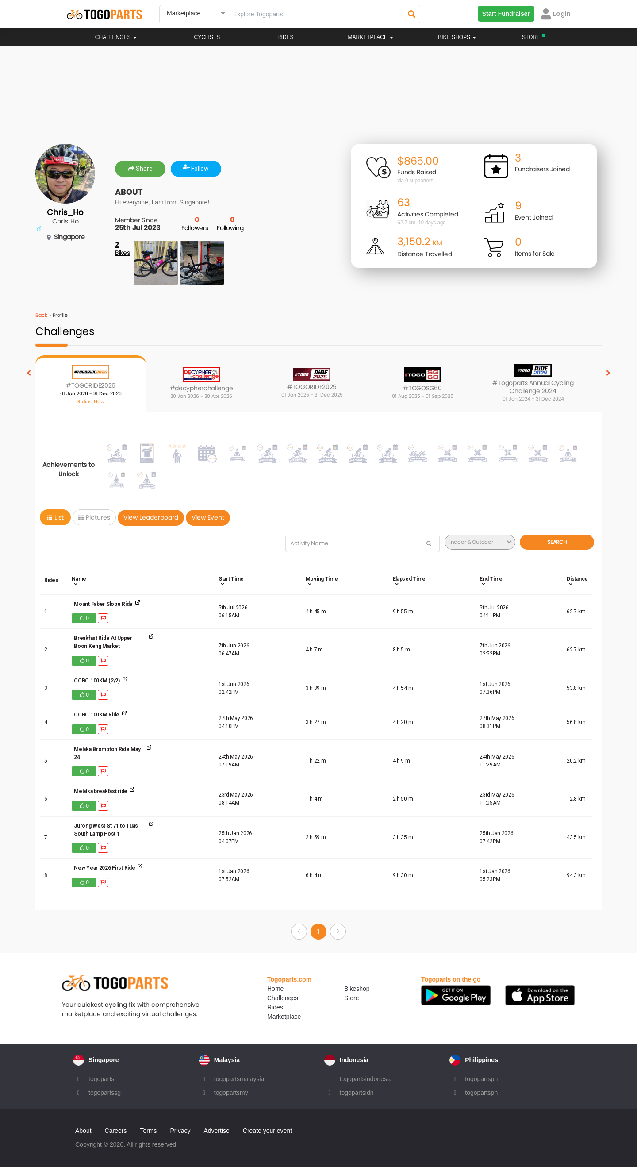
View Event (208, 517)
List (55, 517)
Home (275, 988)
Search (556, 542)
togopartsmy (231, 1092)
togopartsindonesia (366, 1078)
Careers (116, 1130)
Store (351, 997)
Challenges (116, 37)
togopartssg (104, 1092)
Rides (285, 37)
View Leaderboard (150, 517)
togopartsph (481, 1078)
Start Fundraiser (506, 13)
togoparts (101, 1078)
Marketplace (284, 1016)
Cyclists (207, 37)
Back (41, 315)
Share (140, 168)
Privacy (180, 1130)
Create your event (267, 1130)
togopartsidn (357, 1092)
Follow (196, 168)
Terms (148, 1130)
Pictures (94, 517)
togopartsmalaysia (239, 1078)
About (83, 1130)
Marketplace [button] (371, 37)
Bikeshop (357, 988)
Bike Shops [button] (457, 37)
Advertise (216, 1130)
